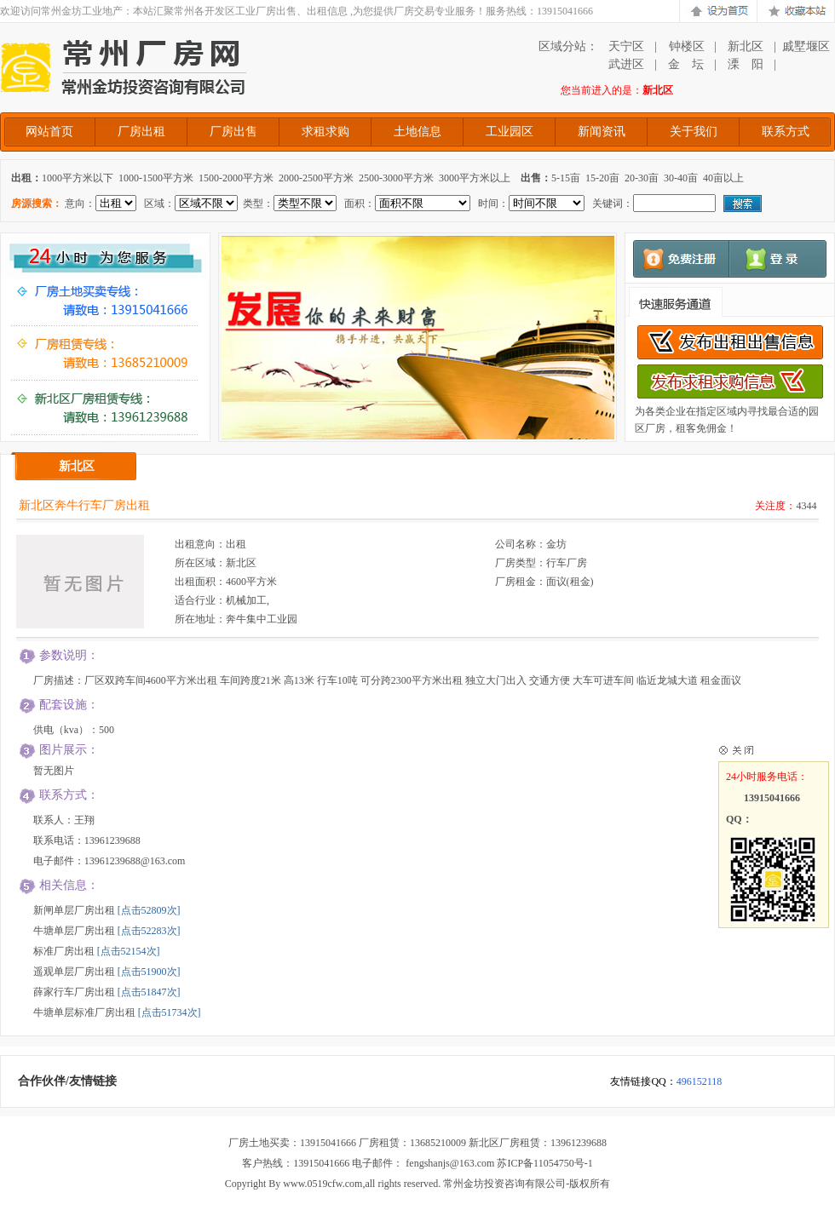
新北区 (745, 46)
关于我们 (693, 131)
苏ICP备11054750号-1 (544, 1163)
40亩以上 (723, 178)
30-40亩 (681, 178)
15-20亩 (602, 178)
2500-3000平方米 (396, 178)
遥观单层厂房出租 (74, 972)
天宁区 (626, 46)
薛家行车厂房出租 (74, 992)
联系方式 (785, 131)
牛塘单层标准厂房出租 (84, 1012)
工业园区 (509, 131)
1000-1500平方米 (155, 178)
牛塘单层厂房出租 (74, 931)
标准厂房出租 (64, 951)
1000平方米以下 (77, 178)
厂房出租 (141, 131)
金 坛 (686, 64)
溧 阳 (745, 64)
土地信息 (417, 131)
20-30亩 (642, 178)
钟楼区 (685, 46)
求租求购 (325, 131)
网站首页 (49, 131)
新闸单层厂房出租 (74, 910)
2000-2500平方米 (316, 178)
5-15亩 (565, 178)
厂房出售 (233, 131)
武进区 (626, 64)
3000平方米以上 (474, 178)
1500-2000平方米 (236, 178)
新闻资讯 (601, 131)
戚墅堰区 (806, 46)
